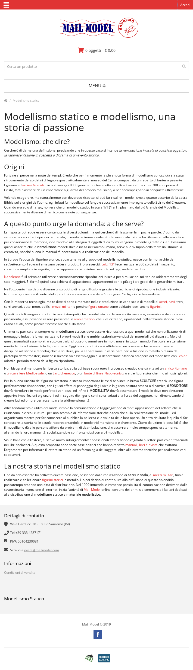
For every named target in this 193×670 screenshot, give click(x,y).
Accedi (185, 4)
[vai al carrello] (97, 50)
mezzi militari (62, 306)
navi (172, 301)
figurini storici (52, 479)
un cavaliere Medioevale (25, 373)
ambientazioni (84, 319)
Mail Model (92, 489)
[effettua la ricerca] (184, 66)
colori (183, 356)
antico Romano (175, 368)
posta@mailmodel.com (41, 550)
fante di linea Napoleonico (103, 373)
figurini (155, 306)
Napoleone (12, 276)
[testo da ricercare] (96, 66)
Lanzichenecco (64, 373)
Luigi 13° (107, 264)
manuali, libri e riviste (141, 445)
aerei (163, 301)
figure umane (98, 306)
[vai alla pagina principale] (96, 36)
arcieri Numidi (33, 185)
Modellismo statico (26, 100)
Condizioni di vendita (19, 572)
